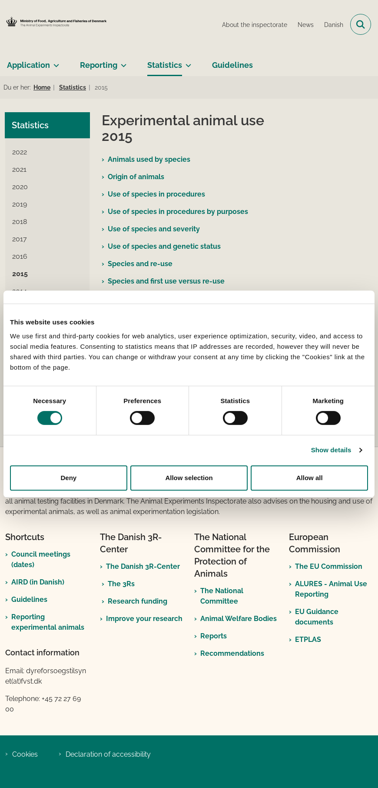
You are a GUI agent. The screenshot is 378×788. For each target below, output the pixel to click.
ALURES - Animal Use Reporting (331, 589)
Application (28, 65)
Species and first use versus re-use (166, 281)
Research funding (137, 601)
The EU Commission (328, 566)
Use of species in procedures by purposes (178, 211)
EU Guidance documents (316, 617)
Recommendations (232, 653)
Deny (68, 477)
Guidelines (232, 65)
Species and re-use (140, 264)
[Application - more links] (54, 62)
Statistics (164, 65)
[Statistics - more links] (186, 62)
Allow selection (188, 477)
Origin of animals (136, 177)
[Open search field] (360, 24)
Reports (213, 636)
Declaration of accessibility (108, 754)
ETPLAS (308, 639)
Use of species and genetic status (164, 246)
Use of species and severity (154, 229)
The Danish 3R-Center (143, 566)
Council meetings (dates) (40, 559)
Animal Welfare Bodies (238, 618)
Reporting (98, 65)
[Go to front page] (54, 24)
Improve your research (144, 618)
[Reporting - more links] (121, 62)
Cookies (25, 754)
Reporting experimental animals (47, 622)
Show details (331, 450)
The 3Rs (121, 584)
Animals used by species (149, 159)
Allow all (309, 477)
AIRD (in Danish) (37, 582)
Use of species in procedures (156, 194)
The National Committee (221, 596)
